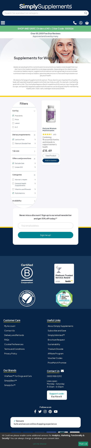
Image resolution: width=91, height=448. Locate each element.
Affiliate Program (55, 352)
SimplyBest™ (10, 379)
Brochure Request (56, 339)
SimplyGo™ (10, 384)
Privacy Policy (10, 352)
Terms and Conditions (14, 348)
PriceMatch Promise (57, 361)
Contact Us (9, 329)
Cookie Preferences (13, 343)
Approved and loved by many (45, 34)
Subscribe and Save (57, 329)
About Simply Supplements (60, 325)
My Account (9, 325)
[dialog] (45, 440)
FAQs (6, 339)
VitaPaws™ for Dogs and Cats (18, 375)
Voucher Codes (55, 357)
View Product (51, 154)
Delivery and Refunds (14, 334)
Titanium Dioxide (55, 348)
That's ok (83, 443)
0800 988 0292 (54, 375)
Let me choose (39, 443)
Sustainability (54, 343)
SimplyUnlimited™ (56, 334)
